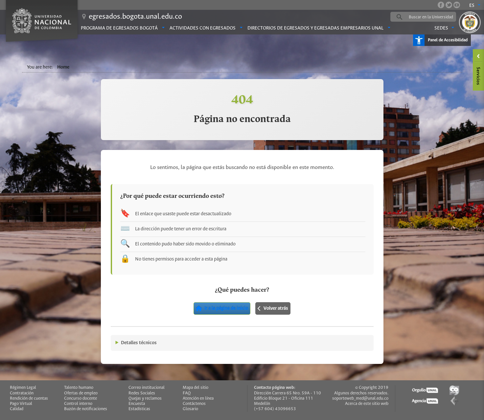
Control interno (78, 403)
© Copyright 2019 (371, 387)
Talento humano (78, 387)
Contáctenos (194, 403)
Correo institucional (146, 387)
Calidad (16, 409)
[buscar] (433, 17)
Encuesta (136, 403)
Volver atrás (273, 308)
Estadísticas (139, 409)
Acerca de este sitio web (366, 403)
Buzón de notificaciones (85, 409)
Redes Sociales (141, 393)
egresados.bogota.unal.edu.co (135, 17)
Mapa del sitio (195, 387)
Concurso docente (80, 398)
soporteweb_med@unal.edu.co (360, 398)
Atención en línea (198, 398)
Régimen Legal (23, 387)
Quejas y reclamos (145, 398)
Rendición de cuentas (29, 398)
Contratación (22, 393)
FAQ (187, 393)
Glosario (190, 409)
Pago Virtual (21, 403)
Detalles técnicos (139, 343)
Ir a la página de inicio (222, 308)
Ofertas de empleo (81, 393)
